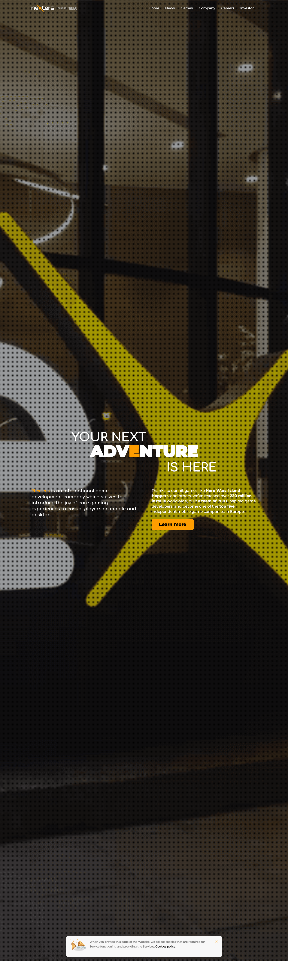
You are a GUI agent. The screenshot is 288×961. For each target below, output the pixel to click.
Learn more (172, 524)
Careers (227, 8)
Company (207, 8)
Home (154, 8)
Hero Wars (216, 490)
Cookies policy (165, 946)
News (170, 8)
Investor (247, 8)
